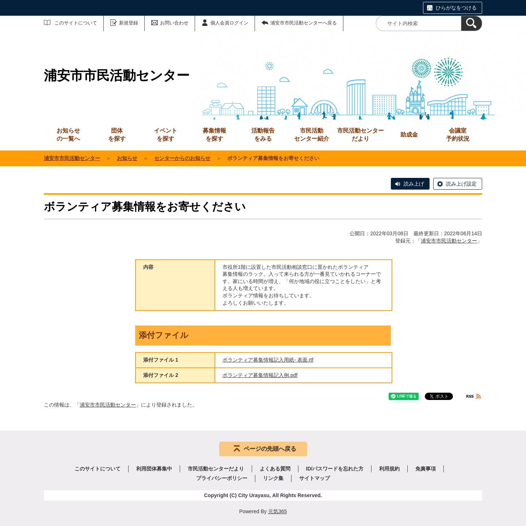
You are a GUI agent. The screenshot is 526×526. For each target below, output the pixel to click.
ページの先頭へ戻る (270, 449)
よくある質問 (275, 469)
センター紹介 (311, 134)
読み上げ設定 (461, 184)
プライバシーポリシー (221, 478)
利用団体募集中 (154, 469)
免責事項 (425, 469)
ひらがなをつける (456, 8)
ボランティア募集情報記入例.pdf (259, 375)
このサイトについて (75, 23)
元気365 (277, 511)
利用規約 (389, 469)
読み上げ (414, 184)
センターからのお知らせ (182, 158)
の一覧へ (68, 134)
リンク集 (273, 478)
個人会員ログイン (229, 23)
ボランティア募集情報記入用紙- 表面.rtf (267, 360)
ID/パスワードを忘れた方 (335, 469)
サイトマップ (314, 478)
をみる (263, 134)
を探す (117, 134)
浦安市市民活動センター (72, 158)
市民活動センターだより (360, 134)
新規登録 (128, 23)
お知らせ (127, 158)
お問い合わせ (174, 23)
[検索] (471, 23)
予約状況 (457, 134)
